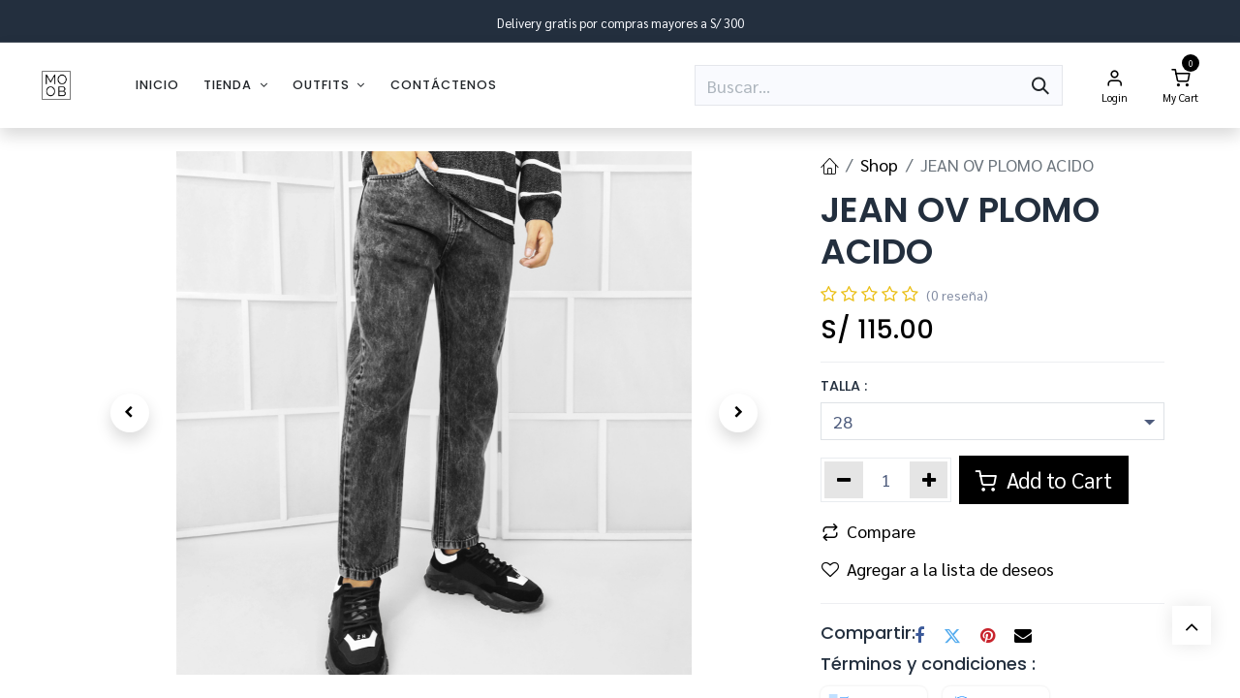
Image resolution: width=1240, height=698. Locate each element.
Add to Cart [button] (1044, 479)
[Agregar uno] (929, 479)
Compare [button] (868, 531)
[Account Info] (1115, 85)
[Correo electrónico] (1023, 636)
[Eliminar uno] (843, 479)
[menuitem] (157, 85)
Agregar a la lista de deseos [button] (938, 568)
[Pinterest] (987, 636)
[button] (129, 413)
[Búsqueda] (1040, 85)
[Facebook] (919, 636)
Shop (879, 164)
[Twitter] (952, 636)
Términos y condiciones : (928, 663)
